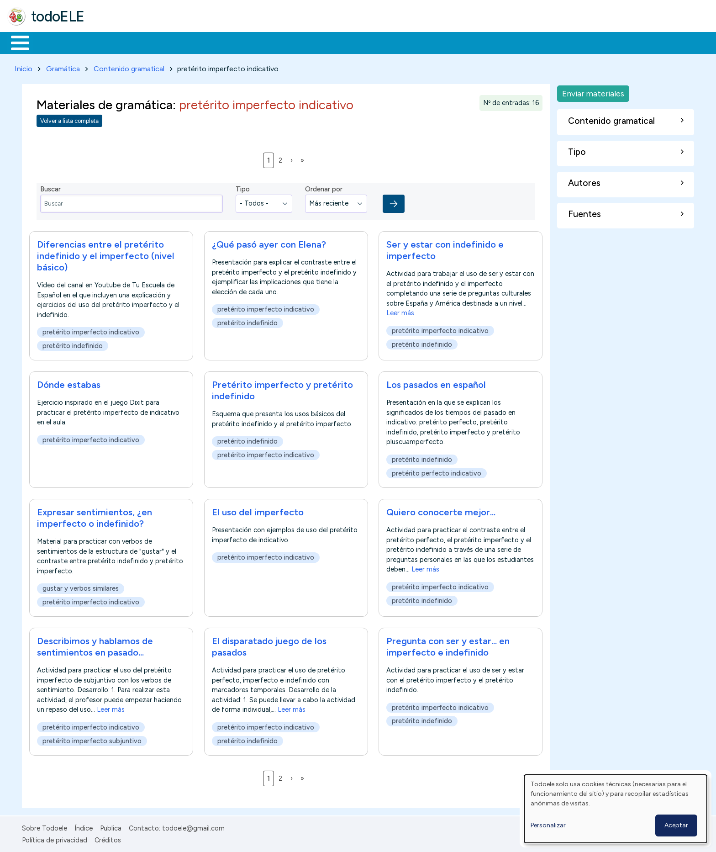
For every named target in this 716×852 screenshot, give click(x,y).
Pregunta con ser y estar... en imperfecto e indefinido (448, 645)
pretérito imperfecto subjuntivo (92, 739)
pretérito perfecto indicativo (436, 471)
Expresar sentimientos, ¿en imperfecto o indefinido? (94, 516)
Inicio (15, 42)
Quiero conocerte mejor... (440, 510)
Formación (110, 42)
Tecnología (273, 42)
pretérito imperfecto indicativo (90, 330)
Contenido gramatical (129, 67)
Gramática (63, 67)
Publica (110, 826)
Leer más (400, 311)
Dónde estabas (68, 382)
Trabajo (165, 42)
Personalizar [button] (548, 825)
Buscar (375, 42)
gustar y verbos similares (80, 587)
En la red (216, 42)
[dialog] (615, 809)
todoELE (57, 16)
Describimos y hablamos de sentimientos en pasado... (95, 645)
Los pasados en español (436, 382)
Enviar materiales (593, 91)
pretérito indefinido (72, 344)
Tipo (243, 188)
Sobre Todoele (44, 826)
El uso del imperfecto (258, 510)
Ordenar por (323, 188)
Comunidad (334, 42)
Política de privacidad (54, 838)
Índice (83, 826)
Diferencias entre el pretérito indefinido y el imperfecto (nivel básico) (105, 254)
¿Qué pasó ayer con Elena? (269, 242)
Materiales (51, 42)
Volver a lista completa (69, 119)
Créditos (108, 838)
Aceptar (676, 825)
